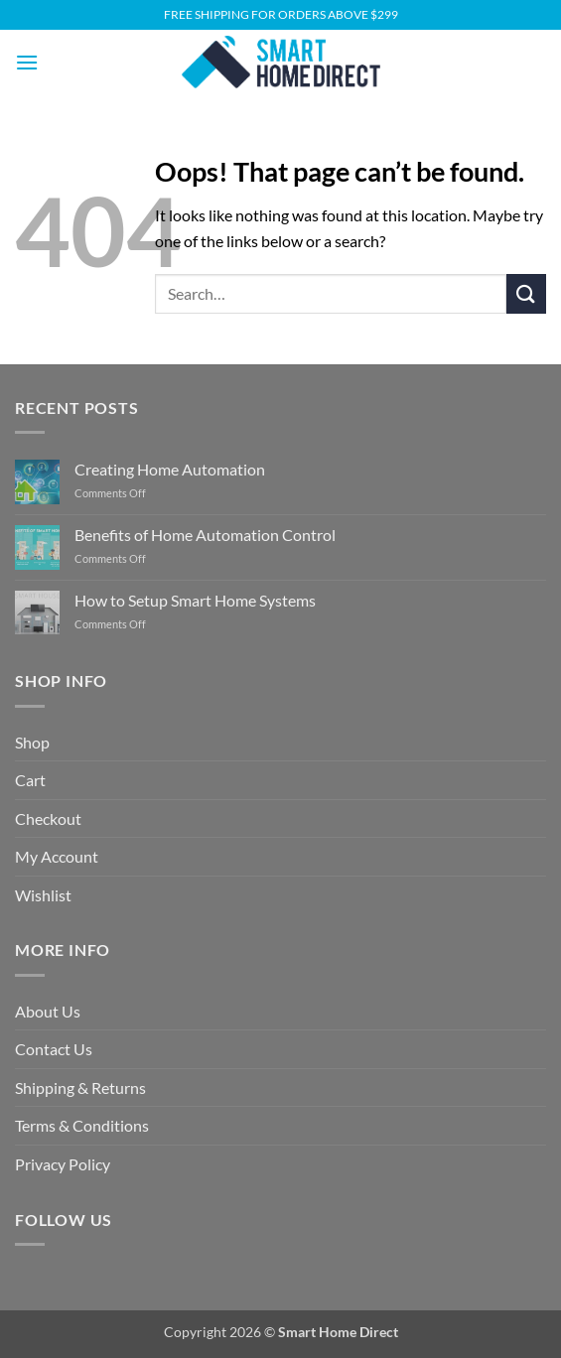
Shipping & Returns (80, 1087)
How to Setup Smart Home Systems (195, 600)
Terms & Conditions (82, 1125)
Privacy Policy (62, 1163)
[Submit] (526, 293)
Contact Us (53, 1048)
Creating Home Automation (169, 469)
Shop (32, 742)
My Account (56, 856)
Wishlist (43, 894)
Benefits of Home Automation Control (205, 534)
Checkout (48, 818)
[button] (27, 62)
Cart (30, 779)
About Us (47, 1011)
